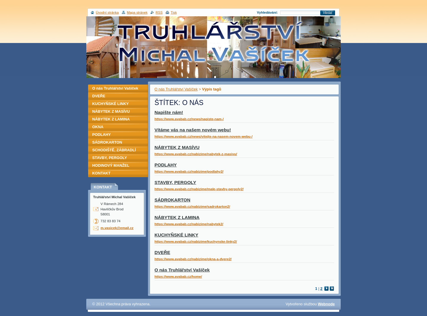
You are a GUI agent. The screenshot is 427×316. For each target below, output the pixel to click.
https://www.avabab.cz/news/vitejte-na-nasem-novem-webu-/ (203, 136)
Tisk (174, 12)
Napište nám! (168, 112)
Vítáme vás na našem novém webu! (192, 129)
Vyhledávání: (267, 12)
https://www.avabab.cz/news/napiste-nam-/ (189, 119)
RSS (159, 12)
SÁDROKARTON (172, 199)
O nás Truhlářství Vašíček (176, 89)
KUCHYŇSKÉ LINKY (176, 234)
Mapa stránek (137, 12)
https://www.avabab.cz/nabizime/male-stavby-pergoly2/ (198, 189)
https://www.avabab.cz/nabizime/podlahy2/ (189, 171)
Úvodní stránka (107, 12)
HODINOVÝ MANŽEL (110, 165)
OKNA (97, 127)
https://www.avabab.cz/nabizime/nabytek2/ (188, 224)
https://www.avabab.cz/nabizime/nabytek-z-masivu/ (195, 154)
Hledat (327, 13)
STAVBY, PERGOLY (175, 182)
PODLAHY (165, 164)
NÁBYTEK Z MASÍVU (177, 147)
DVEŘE (162, 252)
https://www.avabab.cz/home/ (178, 276)
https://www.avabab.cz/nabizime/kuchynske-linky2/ (195, 241)
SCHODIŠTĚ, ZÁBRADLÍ (114, 150)
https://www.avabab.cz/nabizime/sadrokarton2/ (192, 206)
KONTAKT (101, 173)
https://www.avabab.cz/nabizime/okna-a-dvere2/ (193, 259)
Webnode (326, 304)
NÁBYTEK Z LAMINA (177, 217)
